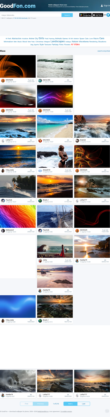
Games (65, 38)
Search (67, 15)
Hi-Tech (8, 38)
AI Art (71, 38)
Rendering (93, 41)
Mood (24, 41)
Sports (36, 44)
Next (70, 404)
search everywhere (104, 51)
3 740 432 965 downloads (20, 18)
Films (61, 44)
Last (83, 404)
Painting (51, 39)
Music (19, 42)
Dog (31, 44)
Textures (47, 44)
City (36, 38)
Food (46, 38)
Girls (41, 38)
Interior (76, 38)
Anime (31, 38)
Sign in (105, 5)
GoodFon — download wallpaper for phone (15, 411)
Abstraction (16, 38)
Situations (102, 41)
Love (91, 38)
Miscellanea (84, 41)
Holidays (68, 42)
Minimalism (8, 41)
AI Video (75, 44)
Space (82, 38)
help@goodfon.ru (42, 411)
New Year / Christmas (35, 42)
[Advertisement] (55, 27)
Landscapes (58, 41)
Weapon (47, 42)
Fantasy (55, 44)
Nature (75, 41)
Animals (58, 38)
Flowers (67, 44)
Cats (87, 38)
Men (15, 42)
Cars (101, 38)
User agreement (54, 411)
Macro (96, 38)
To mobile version (66, 411)
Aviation (25, 38)
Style (42, 44)
